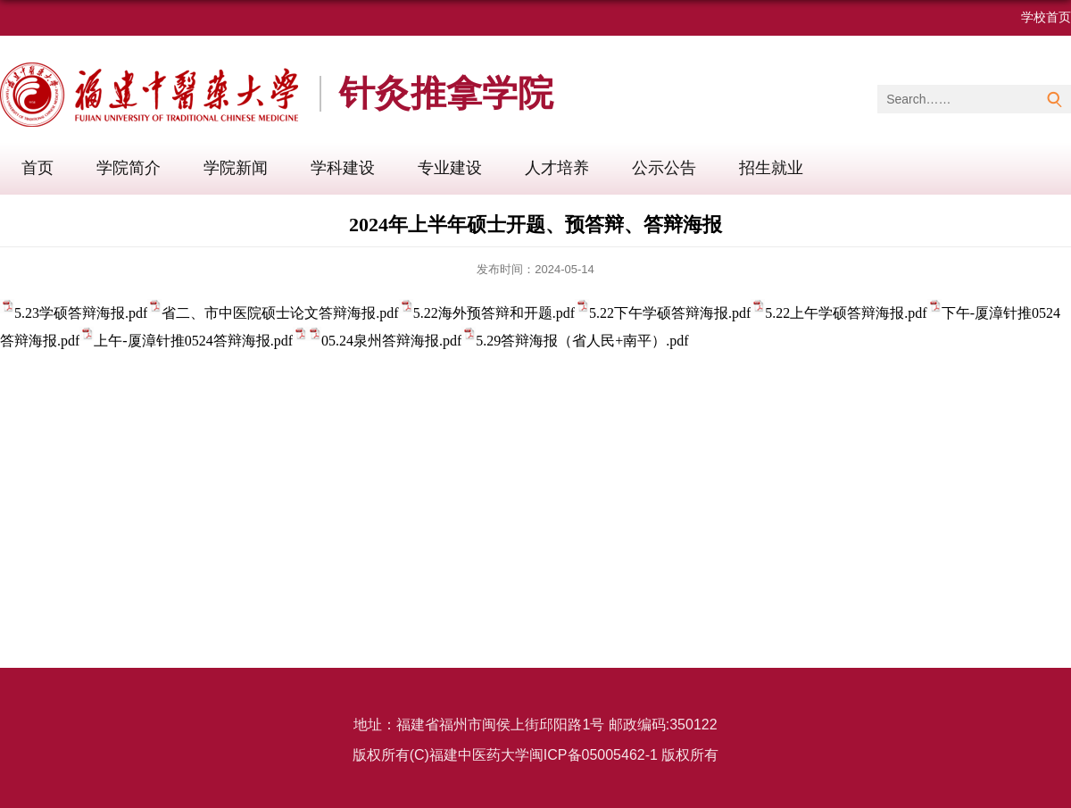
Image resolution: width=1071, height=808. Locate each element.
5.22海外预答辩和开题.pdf (494, 313)
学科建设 (343, 168)
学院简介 (128, 168)
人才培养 (557, 168)
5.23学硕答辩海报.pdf (80, 313)
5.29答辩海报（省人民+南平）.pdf (582, 340)
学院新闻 (235, 168)
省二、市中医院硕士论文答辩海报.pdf (280, 313)
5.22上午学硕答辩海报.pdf (853, 313)
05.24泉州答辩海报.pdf (398, 340)
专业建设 (450, 168)
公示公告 (664, 168)
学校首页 (1046, 17)
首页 (37, 168)
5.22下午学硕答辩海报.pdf (670, 313)
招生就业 (771, 168)
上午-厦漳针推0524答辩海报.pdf (193, 340)
